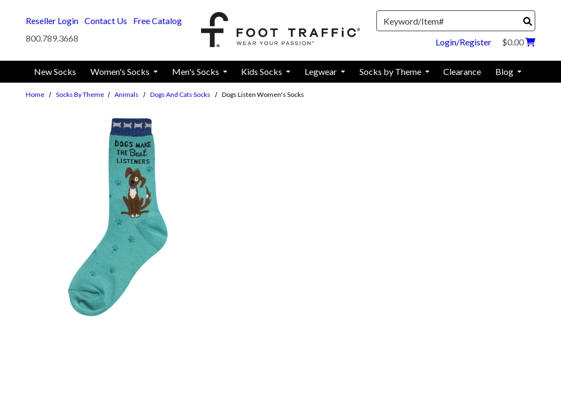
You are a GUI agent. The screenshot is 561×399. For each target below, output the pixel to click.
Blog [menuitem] (505, 71)
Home (35, 94)
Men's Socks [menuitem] (196, 71)
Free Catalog (157, 20)
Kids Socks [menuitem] (262, 71)
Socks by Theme (80, 94)
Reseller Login (52, 20)
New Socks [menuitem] (55, 71)
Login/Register (463, 42)
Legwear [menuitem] (322, 71)
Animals (127, 94)
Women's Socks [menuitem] (120, 71)
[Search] (527, 21)
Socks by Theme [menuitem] (391, 71)
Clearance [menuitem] (462, 71)
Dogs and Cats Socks (180, 94)
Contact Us (105, 20)
